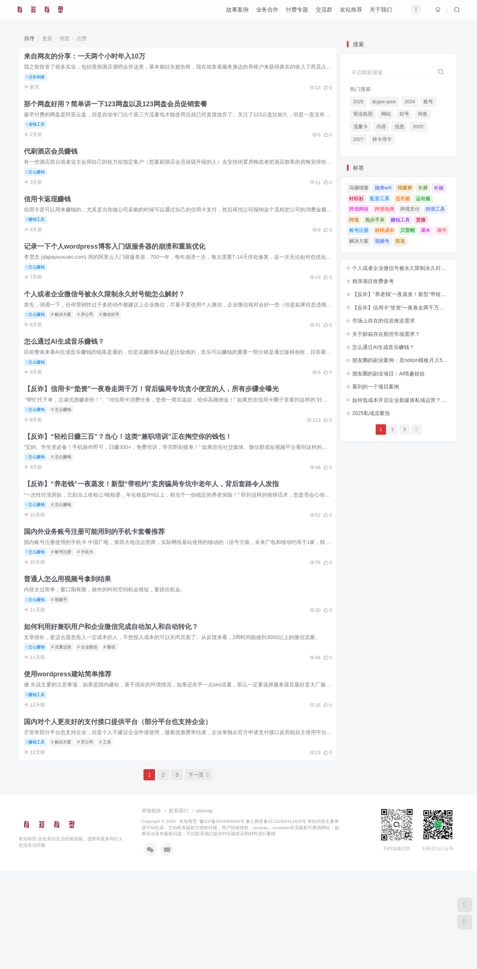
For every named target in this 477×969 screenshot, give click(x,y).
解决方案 (359, 241)
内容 (381, 126)
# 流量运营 (65, 728)
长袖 (438, 188)
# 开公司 (89, 350)
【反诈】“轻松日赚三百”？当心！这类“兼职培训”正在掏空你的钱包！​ (132, 492)
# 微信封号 (113, 350)
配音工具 (379, 198)
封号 (404, 114)
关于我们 (376, 12)
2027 (358, 139)
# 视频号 (63, 674)
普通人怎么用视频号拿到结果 (71, 654)
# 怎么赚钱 (65, 458)
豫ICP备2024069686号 (221, 918)
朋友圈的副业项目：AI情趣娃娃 (388, 374)
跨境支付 (410, 209)
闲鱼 (422, 114)
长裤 (423, 188)
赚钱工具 (39, 242)
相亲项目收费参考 (373, 281)
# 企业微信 (91, 728)
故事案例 (233, 12)
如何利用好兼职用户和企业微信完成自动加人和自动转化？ (115, 708)
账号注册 (359, 230)
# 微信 (113, 728)
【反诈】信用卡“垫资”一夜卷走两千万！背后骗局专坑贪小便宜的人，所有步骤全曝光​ (155, 438)
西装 (400, 241)
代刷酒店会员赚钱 (55, 168)
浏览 (64, 38)
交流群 (319, 12)
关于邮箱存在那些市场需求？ (386, 334)
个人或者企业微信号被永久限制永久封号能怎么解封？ (108, 330)
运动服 (423, 198)
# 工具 (109, 836)
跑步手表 (375, 220)
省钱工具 (39, 134)
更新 (47, 38)
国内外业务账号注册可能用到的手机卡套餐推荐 (98, 600)
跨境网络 (359, 209)
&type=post (384, 101)
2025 (358, 101)
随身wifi (383, 188)
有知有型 (188, 918)
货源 (421, 220)
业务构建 (39, 80)
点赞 (81, 38)
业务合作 (263, 12)
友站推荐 (346, 12)
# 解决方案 (65, 350)
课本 (425, 230)
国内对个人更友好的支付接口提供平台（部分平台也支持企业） (122, 816)
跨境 (354, 220)
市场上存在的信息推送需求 (383, 321)
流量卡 (360, 126)
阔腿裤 (405, 188)
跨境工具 (435, 209)
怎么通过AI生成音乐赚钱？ (68, 384)
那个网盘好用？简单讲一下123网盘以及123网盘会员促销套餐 (119, 113)
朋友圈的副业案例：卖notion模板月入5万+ (401, 360)
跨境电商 (384, 209)
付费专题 (292, 12)
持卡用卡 (382, 139)
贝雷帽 (407, 230)
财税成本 (384, 230)
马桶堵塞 (359, 188)
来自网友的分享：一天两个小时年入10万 (88, 59)
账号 (428, 101)
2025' (418, 126)
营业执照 (363, 114)
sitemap (204, 909)
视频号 (382, 241)
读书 (441, 230)
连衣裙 (402, 198)
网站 (386, 114)
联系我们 (178, 909)
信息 (399, 126)
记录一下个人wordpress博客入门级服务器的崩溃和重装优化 (118, 276)
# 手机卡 (89, 620)
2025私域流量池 (371, 413)
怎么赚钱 (39, 188)
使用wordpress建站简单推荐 (72, 762)
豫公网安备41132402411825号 (276, 918)
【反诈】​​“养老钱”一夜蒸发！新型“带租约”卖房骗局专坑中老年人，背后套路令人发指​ (155, 546)
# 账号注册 (65, 620)
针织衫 (356, 198)
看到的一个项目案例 (375, 387)
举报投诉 (151, 909)
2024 (409, 101)
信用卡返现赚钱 (51, 222)
